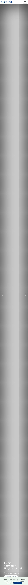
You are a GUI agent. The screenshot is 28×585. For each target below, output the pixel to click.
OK (17, 582)
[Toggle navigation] (25, 2)
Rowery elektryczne (11, 573)
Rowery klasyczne (11, 576)
